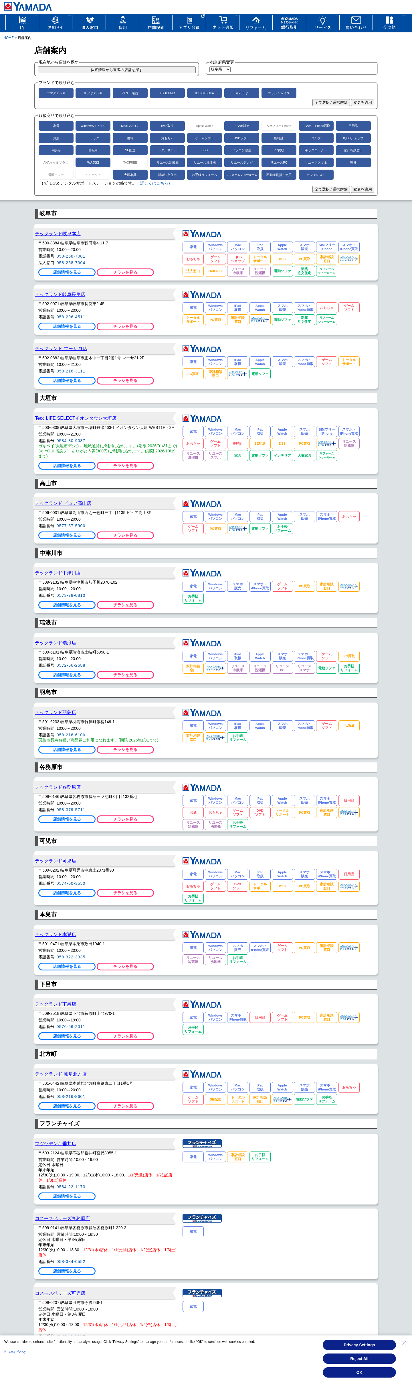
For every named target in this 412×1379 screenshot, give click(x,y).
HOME (8, 38)
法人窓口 (93, 162)
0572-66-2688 (71, 665)
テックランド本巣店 (55, 934)
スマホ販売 (241, 125)
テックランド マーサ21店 (61, 348)
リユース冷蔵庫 (168, 162)
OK (359, 1372)
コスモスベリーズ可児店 (60, 1293)
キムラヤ (241, 93)
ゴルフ (316, 138)
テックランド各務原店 (58, 787)
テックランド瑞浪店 (55, 642)
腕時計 (279, 138)
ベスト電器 (130, 93)
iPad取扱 (167, 125)
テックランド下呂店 (55, 1004)
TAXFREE (130, 162)
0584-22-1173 (71, 1186)
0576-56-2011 (71, 1026)
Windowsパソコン (93, 125)
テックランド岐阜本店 (58, 233)
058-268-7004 (71, 262)
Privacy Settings (359, 1345)
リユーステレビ (242, 162)
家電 (56, 125)
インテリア (93, 174)
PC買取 (279, 150)
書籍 (130, 138)
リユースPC (278, 162)
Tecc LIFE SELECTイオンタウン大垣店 (75, 418)
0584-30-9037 (71, 440)
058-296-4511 (71, 317)
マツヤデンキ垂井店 (55, 1143)
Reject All (359, 1358)
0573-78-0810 (71, 595)
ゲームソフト (204, 138)
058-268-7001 (71, 256)
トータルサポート (167, 150)
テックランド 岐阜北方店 (61, 1073)
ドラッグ (93, 138)
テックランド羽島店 (55, 712)
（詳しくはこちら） (154, 183)
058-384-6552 (71, 1261)
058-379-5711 (71, 809)
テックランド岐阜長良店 (60, 294)
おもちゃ (167, 138)
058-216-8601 (71, 1096)
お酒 (56, 138)
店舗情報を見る (67, 272)
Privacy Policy (15, 1351)
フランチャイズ (279, 93)
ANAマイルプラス (56, 162)
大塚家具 (130, 174)
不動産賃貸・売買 (279, 174)
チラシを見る (125, 272)
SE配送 (130, 150)
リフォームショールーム (242, 174)
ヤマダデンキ (56, 93)
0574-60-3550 (71, 883)
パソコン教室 (241, 150)
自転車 (93, 150)
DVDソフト (242, 138)
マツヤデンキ (93, 93)
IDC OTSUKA (204, 93)
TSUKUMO (167, 93)
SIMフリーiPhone (279, 125)
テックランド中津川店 (58, 572)
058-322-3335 (71, 957)
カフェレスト (316, 174)
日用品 (353, 125)
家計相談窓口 (353, 150)
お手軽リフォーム (204, 174)
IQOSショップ (353, 138)
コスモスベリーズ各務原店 (62, 1218)
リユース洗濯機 (205, 162)
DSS (204, 150)
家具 (353, 162)
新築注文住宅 (167, 174)
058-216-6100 (71, 735)
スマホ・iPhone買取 (316, 125)
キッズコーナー (316, 150)
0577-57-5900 (71, 525)
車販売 (56, 150)
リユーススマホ (316, 162)
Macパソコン (130, 125)
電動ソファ (56, 174)
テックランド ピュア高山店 (63, 503)
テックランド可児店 (55, 860)
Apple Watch (204, 125)
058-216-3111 (71, 371)
